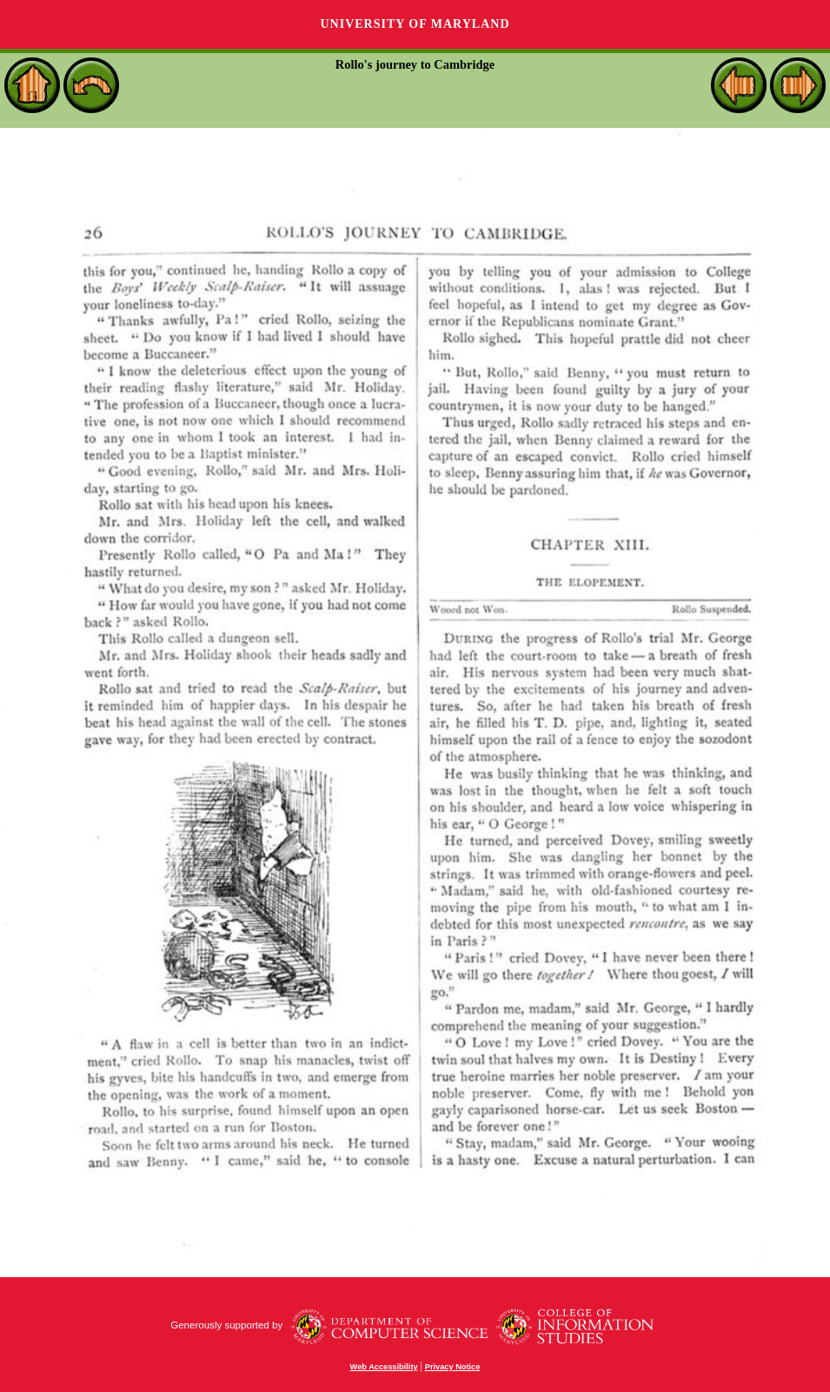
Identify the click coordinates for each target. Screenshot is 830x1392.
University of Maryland (414, 23)
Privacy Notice (453, 1366)
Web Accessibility (384, 1366)
